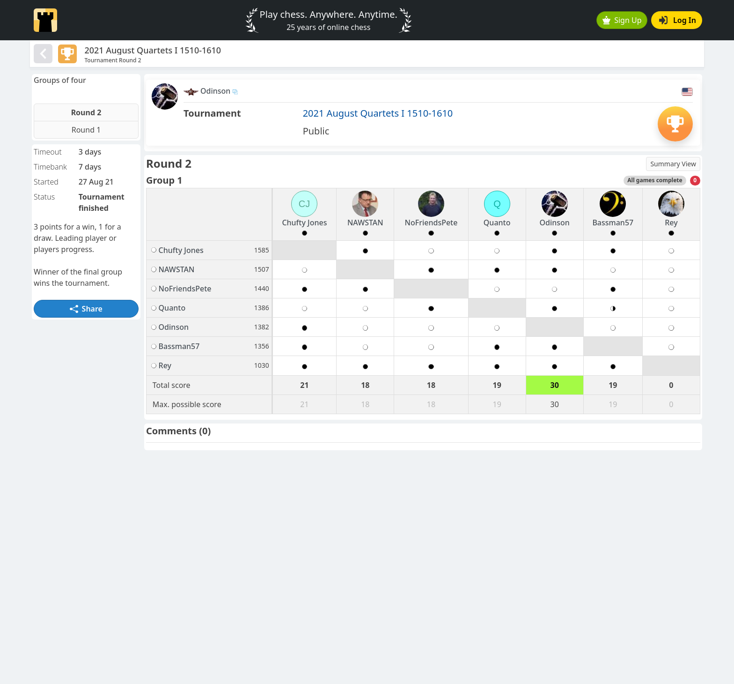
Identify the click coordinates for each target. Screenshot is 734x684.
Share (86, 309)
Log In (677, 20)
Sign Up (622, 20)
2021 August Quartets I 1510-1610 (378, 113)
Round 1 (86, 130)
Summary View (673, 163)
